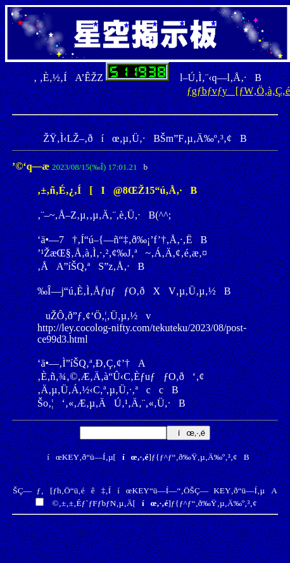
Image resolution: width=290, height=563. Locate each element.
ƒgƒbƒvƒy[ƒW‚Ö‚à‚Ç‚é (238, 90)
